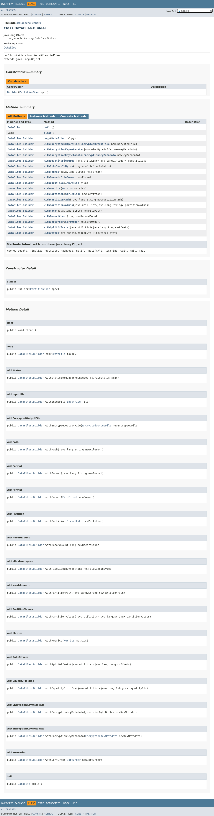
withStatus (51, 232)
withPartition (54, 194)
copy (47, 138)
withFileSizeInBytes (58, 166)
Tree (41, 4)
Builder (12, 92)
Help (74, 4)
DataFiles (10, 47)
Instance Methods (42, 116)
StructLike (73, 194)
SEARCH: (171, 11)
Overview (7, 4)
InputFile (72, 182)
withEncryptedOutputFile (61, 144)
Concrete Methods (73, 116)
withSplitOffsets (56, 227)
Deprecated (53, 4)
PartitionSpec (29, 92)
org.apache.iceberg (28, 22)
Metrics (67, 188)
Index (66, 4)
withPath (50, 210)
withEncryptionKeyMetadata (63, 149)
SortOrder (72, 221)
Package (20, 4)
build (47, 127)
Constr (36, 14)
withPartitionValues (58, 205)
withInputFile (54, 182)
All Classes (8, 10)
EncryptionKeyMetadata (100, 155)
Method (48, 14)
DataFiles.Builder (21, 138)
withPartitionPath (57, 199)
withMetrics (52, 188)
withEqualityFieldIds (59, 160)
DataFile (14, 127)
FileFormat (68, 177)
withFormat (51, 171)
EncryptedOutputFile (95, 144)
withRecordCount (55, 216)
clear (47, 132)
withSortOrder (54, 221)
